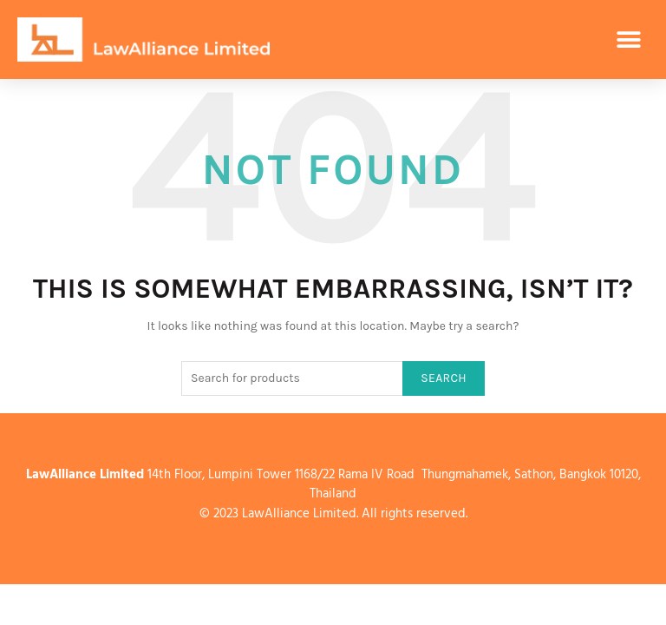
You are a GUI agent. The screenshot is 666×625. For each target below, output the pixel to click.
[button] (629, 39)
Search (444, 378)
